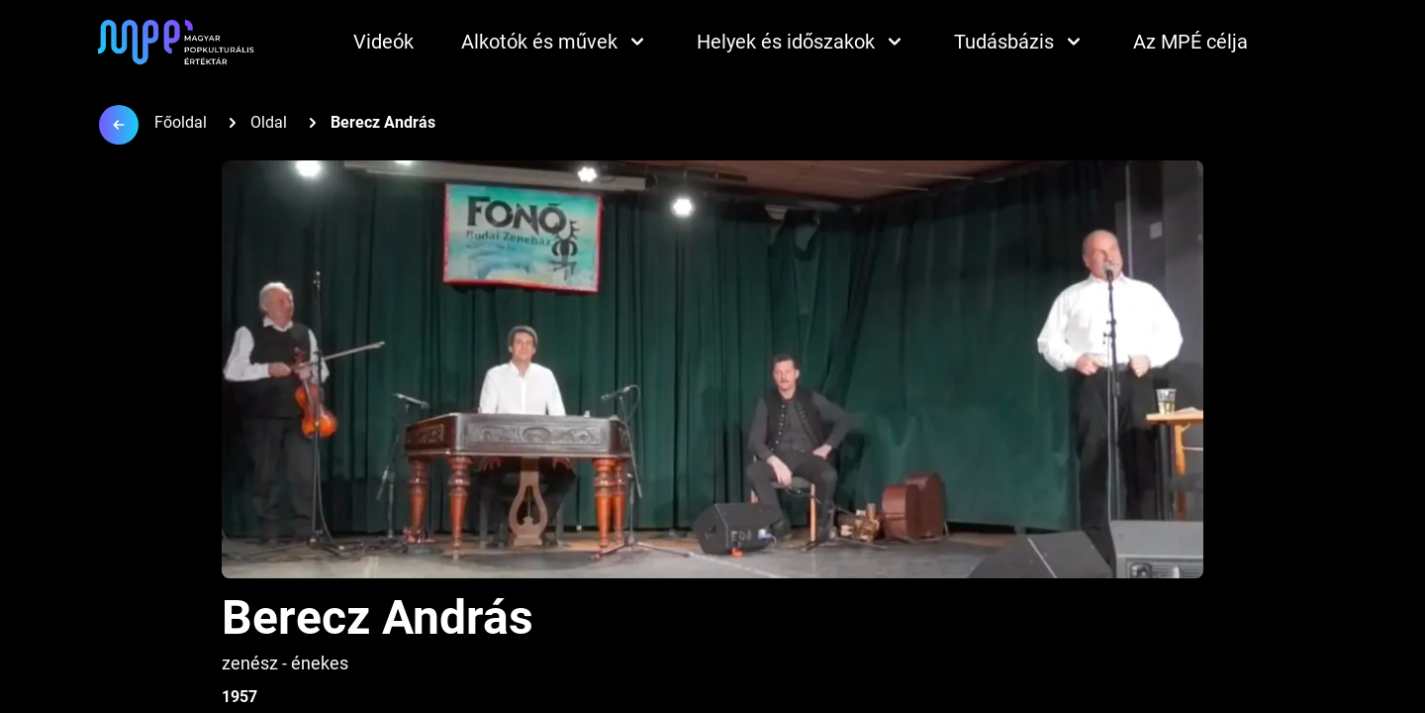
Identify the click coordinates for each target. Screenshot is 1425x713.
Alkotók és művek (555, 41)
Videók (383, 41)
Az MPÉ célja (1190, 41)
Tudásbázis (1020, 41)
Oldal (268, 122)
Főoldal (180, 122)
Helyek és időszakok (801, 41)
